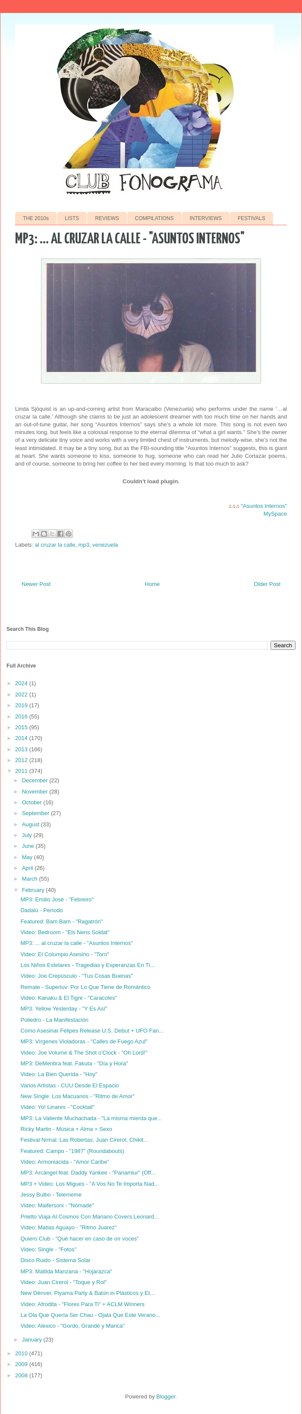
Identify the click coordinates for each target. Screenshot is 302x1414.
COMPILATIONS (154, 218)
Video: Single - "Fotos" (48, 1249)
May (28, 857)
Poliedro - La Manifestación (54, 1020)
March (30, 878)
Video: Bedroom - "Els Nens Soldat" (64, 932)
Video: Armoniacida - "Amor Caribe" (64, 1162)
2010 (22, 1353)
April (28, 868)
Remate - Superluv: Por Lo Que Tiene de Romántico (85, 987)
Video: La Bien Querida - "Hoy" (58, 1074)
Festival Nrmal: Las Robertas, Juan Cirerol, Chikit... (84, 1140)
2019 (22, 705)
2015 (22, 727)
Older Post (267, 584)
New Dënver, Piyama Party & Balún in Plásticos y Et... (87, 1293)
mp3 (84, 545)
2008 (22, 1375)
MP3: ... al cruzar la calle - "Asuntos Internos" (76, 943)
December (36, 780)
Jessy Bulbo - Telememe (50, 1194)
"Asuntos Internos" (264, 506)
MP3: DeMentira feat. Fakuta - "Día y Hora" (74, 1063)
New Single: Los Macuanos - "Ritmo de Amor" (77, 1096)
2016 (22, 716)
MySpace (275, 513)
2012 (22, 760)
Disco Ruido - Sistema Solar (55, 1260)
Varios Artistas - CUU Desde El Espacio (69, 1085)
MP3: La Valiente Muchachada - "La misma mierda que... (91, 1118)
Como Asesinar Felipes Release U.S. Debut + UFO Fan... (91, 1030)
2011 (22, 771)
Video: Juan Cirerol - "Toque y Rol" (63, 1282)
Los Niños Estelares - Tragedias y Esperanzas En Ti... (87, 965)
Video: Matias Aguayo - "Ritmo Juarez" (68, 1227)
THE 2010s (36, 218)
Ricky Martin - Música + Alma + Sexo (66, 1129)
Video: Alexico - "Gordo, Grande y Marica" (72, 1326)
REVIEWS (107, 218)
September (36, 813)
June (29, 846)
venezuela (105, 545)
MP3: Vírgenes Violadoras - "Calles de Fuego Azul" (83, 1041)
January (33, 1339)
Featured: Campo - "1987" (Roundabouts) (72, 1151)
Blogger (165, 1396)
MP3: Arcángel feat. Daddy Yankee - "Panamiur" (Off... (87, 1172)
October (33, 802)
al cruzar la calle (55, 545)
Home (152, 584)
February (34, 890)
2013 (22, 749)
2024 (22, 683)
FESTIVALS (251, 218)
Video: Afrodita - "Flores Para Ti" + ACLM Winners (82, 1304)
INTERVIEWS (206, 218)
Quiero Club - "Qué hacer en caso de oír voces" (79, 1238)
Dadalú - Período (41, 910)
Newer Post (36, 584)
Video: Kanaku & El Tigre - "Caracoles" (68, 998)
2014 (22, 738)
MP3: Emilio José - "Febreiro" (57, 899)
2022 (22, 694)
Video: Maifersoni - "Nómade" (57, 1205)
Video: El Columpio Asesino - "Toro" (64, 954)
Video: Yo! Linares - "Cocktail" (57, 1107)
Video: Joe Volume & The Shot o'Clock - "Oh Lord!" (83, 1052)
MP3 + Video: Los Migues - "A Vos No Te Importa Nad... (89, 1184)
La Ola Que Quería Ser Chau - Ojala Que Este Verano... (90, 1315)
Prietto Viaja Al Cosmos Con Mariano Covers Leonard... (89, 1216)
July (28, 835)
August (31, 824)
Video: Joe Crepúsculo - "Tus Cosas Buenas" (76, 976)
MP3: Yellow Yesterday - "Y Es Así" (63, 1008)
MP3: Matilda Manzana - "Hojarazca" (66, 1271)
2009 (22, 1364)
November (36, 791)
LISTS (72, 218)
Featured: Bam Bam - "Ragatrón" (61, 921)
